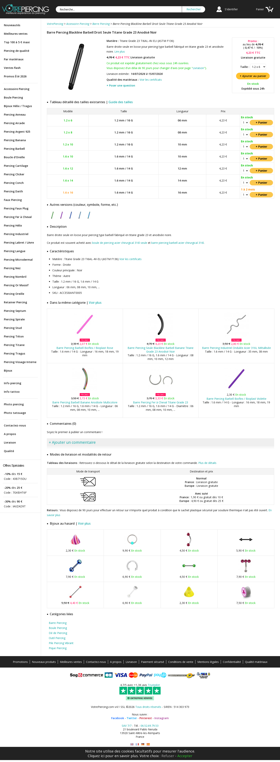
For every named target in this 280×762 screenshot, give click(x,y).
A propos (10, 434)
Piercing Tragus (14, 353)
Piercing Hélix (13, 225)
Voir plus (95, 302)
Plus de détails (207, 463)
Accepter (184, 755)
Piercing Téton (14, 336)
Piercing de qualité (16, 51)
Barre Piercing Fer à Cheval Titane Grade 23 (160, 402)
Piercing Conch (14, 183)
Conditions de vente (180, 662)
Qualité (9, 451)
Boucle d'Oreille (14, 157)
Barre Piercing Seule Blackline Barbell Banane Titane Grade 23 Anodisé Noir (160, 349)
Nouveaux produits (44, 662)
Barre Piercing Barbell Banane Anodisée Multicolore (84, 402)
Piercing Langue (14, 251)
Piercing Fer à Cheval (18, 217)
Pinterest (145, 718)
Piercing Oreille (14, 294)
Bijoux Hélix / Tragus (18, 106)
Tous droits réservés (148, 707)
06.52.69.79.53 (149, 725)
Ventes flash (12, 68)
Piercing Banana (15, 140)
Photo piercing (14, 404)
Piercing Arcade (14, 123)
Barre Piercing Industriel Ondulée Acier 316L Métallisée (236, 348)
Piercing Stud (13, 328)
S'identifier (231, 9)
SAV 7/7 (126, 725)
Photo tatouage (15, 413)
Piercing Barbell (14, 148)
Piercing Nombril (15, 277)
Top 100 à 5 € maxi (17, 42)
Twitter (132, 718)
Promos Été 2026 (15, 76)
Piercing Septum (15, 311)
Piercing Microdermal (18, 259)
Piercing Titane (14, 345)
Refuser (167, 755)
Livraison (10, 442)
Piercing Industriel (16, 234)
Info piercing (12, 383)
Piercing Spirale (14, 319)
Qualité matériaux (256, 662)
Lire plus (119, 51)
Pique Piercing (57, 648)
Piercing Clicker (14, 174)
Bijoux (8, 370)
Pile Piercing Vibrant (61, 643)
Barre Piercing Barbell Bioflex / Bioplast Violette (236, 398)
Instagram (161, 718)
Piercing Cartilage (16, 166)
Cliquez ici (96, 755)
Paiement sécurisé (152, 662)
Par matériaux (14, 59)
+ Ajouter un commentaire (72, 442)
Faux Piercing (13, 200)
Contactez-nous (15, 425)
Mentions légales (208, 662)
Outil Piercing (57, 638)
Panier (260, 9)
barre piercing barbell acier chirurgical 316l (177, 243)
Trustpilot (154, 685)
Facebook (117, 718)
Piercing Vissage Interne (20, 362)
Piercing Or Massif (16, 285)
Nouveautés (12, 25)
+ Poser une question (121, 85)
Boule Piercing (13, 97)
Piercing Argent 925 (17, 131)
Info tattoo (12, 392)
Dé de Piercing (58, 633)
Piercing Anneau (15, 114)
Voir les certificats (151, 79)
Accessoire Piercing (16, 89)
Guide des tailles (120, 102)
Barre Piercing (57, 623)
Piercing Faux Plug (16, 208)
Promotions (20, 662)
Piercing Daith (13, 191)
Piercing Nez (12, 268)
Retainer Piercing (15, 302)
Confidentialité (232, 662)
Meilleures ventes (15, 33)
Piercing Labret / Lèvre (19, 242)
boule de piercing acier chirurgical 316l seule (119, 243)
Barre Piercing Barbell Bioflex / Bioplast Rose (84, 348)
